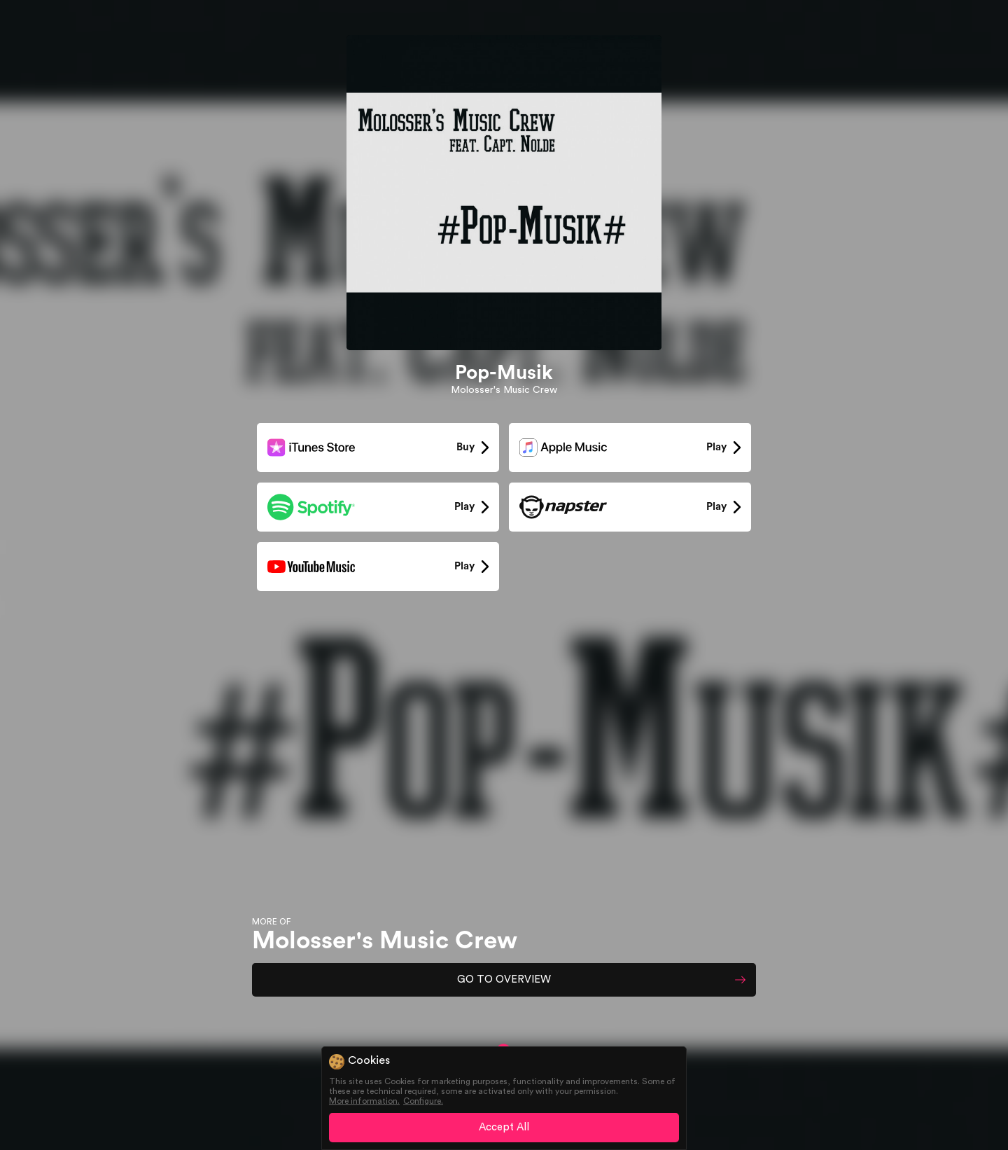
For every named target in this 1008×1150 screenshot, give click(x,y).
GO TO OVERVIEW (504, 979)
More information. (364, 1101)
